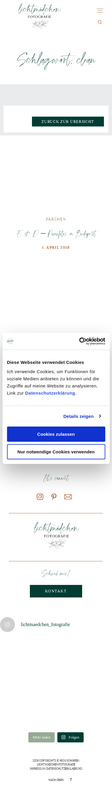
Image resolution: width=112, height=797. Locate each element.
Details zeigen (78, 416)
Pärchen (56, 219)
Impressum (37, 768)
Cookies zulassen (56, 434)
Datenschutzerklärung (50, 393)
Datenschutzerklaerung (64, 768)
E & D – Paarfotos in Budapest (56, 233)
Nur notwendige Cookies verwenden (55, 451)
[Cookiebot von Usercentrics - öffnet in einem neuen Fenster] (79, 341)
